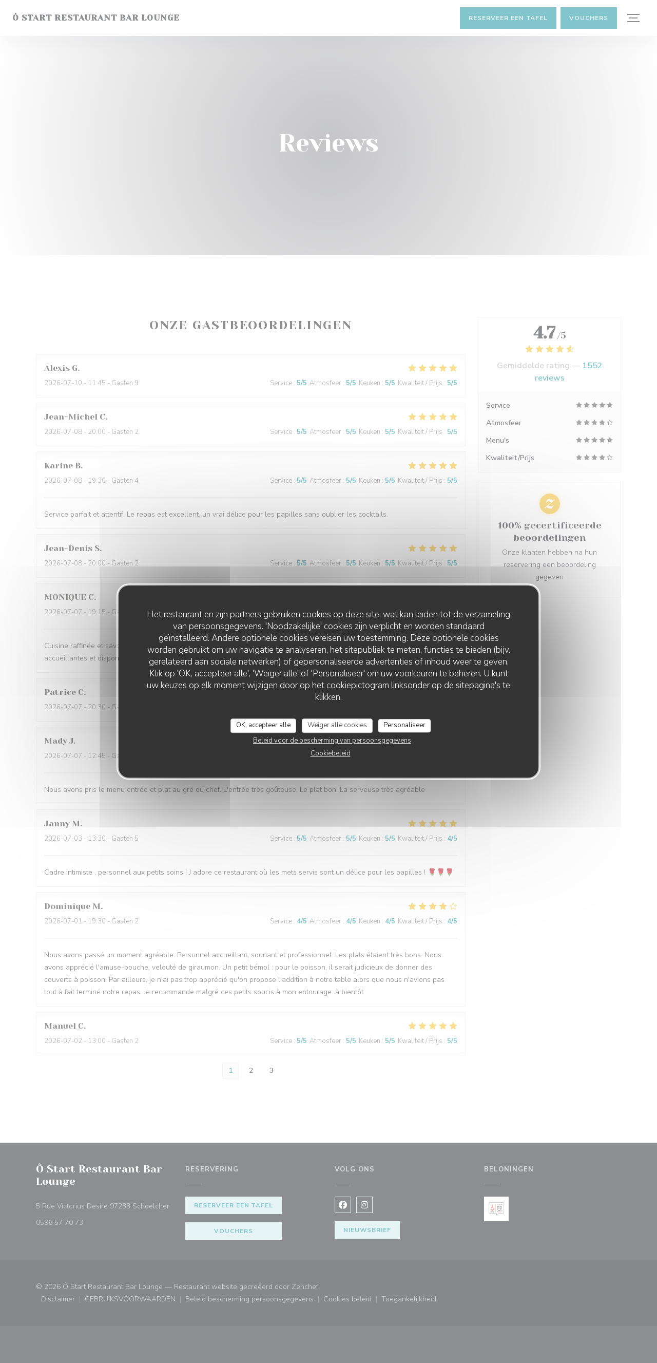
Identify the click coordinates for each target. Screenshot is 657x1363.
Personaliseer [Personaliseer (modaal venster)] (404, 725)
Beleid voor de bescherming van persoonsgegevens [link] (332, 740)
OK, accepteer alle (263, 725)
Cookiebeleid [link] (331, 753)
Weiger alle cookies (337, 725)
